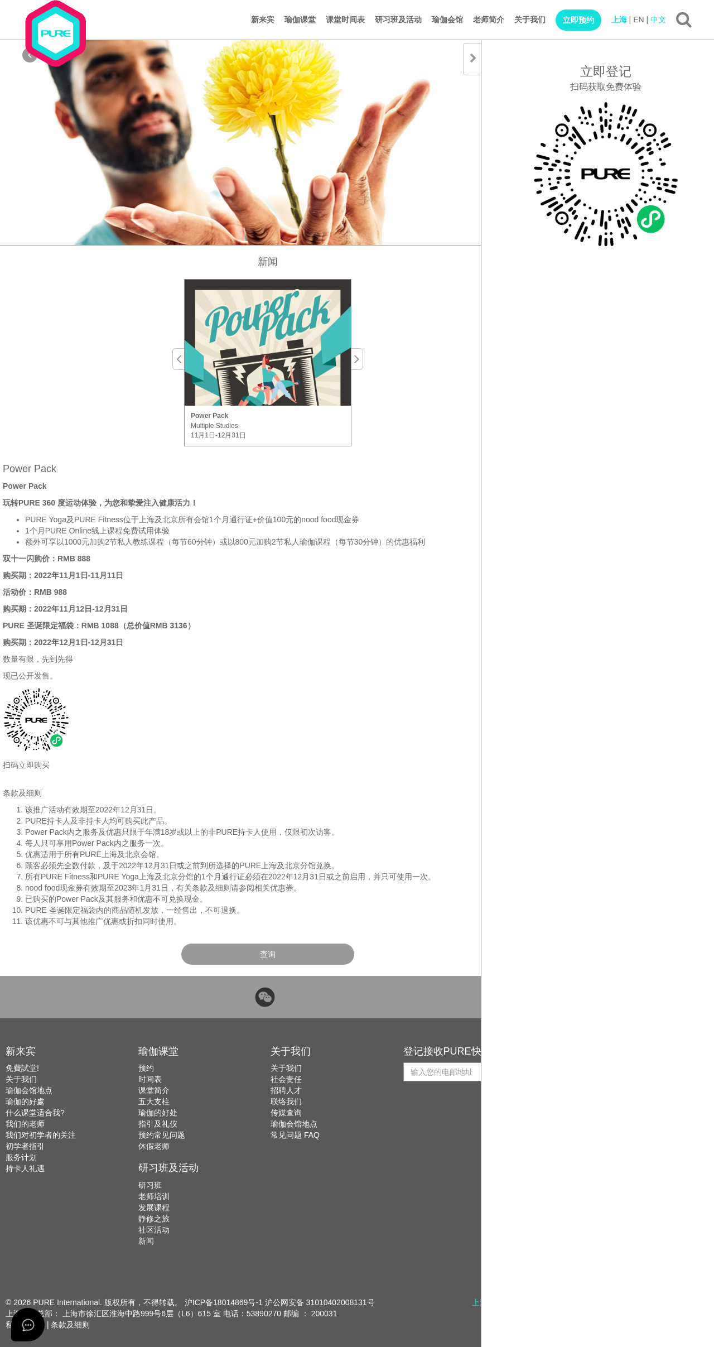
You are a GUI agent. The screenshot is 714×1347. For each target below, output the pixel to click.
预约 (146, 1068)
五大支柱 (154, 1101)
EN (638, 19)
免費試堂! (22, 1068)
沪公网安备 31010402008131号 (320, 1302)
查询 (268, 954)
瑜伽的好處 (25, 1101)
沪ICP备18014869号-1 (224, 1302)
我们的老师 (25, 1123)
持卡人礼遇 (25, 1168)
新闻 (146, 1241)
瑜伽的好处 (157, 1112)
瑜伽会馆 (447, 19)
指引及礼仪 (157, 1123)
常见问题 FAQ (295, 1134)
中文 (658, 19)
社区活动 (154, 1229)
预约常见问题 (161, 1134)
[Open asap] (28, 1324)
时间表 (150, 1079)
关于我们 (530, 19)
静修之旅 (154, 1218)
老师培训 (154, 1196)
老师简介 (488, 19)
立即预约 (578, 20)
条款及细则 (70, 1324)
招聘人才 (286, 1090)
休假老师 (154, 1146)
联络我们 (286, 1101)
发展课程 (154, 1207)
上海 (619, 19)
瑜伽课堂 (300, 19)
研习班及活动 (398, 19)
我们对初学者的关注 (41, 1134)
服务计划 (21, 1157)
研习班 (150, 1185)
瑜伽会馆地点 (29, 1090)
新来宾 (262, 19)
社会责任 (286, 1079)
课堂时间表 (345, 19)
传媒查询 (286, 1112)
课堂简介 (154, 1090)
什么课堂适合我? (35, 1112)
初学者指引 (25, 1146)
